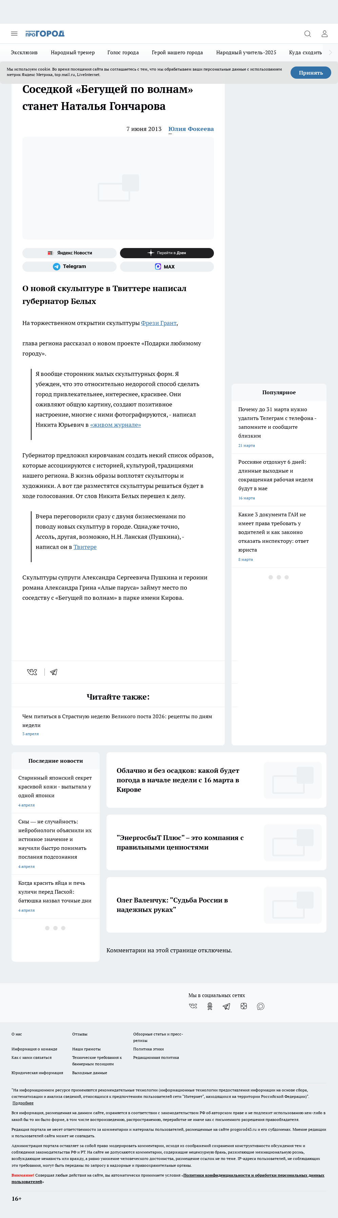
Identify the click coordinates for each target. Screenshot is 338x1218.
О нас (17, 1033)
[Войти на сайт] (324, 33)
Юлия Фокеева (191, 129)
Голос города (123, 52)
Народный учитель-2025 (246, 52)
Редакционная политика (156, 1057)
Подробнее (23, 1102)
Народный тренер (73, 52)
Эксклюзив (24, 52)
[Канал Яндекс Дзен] (167, 253)
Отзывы (79, 1033)
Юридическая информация (37, 1072)
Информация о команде (34, 1048)
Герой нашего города (177, 52)
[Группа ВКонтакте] (192, 1006)
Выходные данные (89, 1072)
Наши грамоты (86, 1048)
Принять (311, 72)
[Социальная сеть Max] (167, 267)
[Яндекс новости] (69, 253)
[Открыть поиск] (307, 33)
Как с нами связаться (32, 1057)
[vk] (33, 672)
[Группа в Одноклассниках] (209, 1006)
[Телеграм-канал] (69, 267)
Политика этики (148, 1048)
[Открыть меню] (14, 33)
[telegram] (56, 672)
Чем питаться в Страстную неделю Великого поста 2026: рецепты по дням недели (118, 725)
